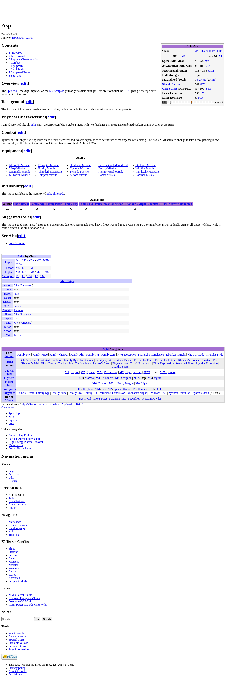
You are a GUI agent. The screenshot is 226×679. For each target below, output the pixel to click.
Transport (8, 276)
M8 (32, 267)
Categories (7, 407)
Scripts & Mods (18, 581)
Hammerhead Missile (110, 171)
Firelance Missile (145, 165)
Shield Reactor (171, 84)
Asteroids (14, 577)
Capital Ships (9, 372)
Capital (9, 262)
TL (17, 276)
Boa (104, 388)
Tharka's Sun (65, 363)
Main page (15, 521)
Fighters (9, 377)
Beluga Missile (107, 168)
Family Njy (37, 203)
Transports (9, 388)
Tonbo (17, 335)
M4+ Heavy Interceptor (208, 50)
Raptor (75, 372)
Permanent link (17, 646)
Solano (17, 306)
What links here (18, 633)
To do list (14, 534)
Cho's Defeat (21, 203)
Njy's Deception (126, 354)
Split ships (15, 413)
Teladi (7, 322)
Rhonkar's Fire (209, 360)
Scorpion (59, 90)
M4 (51, 90)
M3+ (25, 272)
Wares (9, 400)
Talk (11, 498)
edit (24, 83)
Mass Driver (16, 445)
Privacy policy (17, 667)
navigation (18, 37)
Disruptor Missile (48, 165)
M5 (47, 272)
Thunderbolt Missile (50, 171)
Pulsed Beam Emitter (21, 448)
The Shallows (83, 363)
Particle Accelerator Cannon (25, 438)
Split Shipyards (55, 193)
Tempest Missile (47, 174)
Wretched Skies (185, 363)
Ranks (12, 571)
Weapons (14, 568)
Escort (10, 267)
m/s (207, 60)
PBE (126, 90)
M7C (19, 263)
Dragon (102, 383)
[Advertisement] (67, 9)
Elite (16, 285)
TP (36, 276)
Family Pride (54, 203)
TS (23, 276)
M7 (39, 260)
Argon (7, 285)
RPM (211, 70)
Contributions (17, 501)
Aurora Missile (78, 174)
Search (6, 612)
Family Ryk (71, 360)
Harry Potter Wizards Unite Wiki (28, 604)
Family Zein (108, 354)
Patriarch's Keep (143, 360)
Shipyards (9, 392)
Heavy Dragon (125, 383)
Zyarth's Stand (120, 366)
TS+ (29, 276)
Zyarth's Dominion (180, 203)
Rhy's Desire (48, 363)
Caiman (142, 388)
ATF (8, 289)
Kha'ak (7, 301)
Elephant (88, 388)
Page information (19, 649)
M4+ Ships (67, 281)
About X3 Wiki (18, 671)
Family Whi (87, 360)
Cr (220, 55)
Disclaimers (15, 674)
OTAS (7, 306)
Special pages (17, 639)
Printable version (18, 642)
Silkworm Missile (19, 174)
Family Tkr (86, 203)
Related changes (18, 636)
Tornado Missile (79, 171)
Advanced (26, 314)
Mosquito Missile (19, 165)
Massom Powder (151, 398)
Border (9, 361)
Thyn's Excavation (140, 363)
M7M (46, 260)
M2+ (31, 260)
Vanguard (25, 322)
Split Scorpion (17, 243)
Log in (12, 507)
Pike (16, 293)
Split (9, 90)
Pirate (8, 314)
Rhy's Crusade (196, 354)
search (29, 37)
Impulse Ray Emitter (21, 435)
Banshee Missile (144, 174)
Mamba (89, 377)
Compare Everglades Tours (24, 598)
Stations (13, 551)
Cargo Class (169, 88)
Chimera (108, 377)
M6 (18, 267)
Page (11, 471)
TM (42, 276)
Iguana (118, 388)
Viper (144, 383)
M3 (18, 272)
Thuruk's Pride (214, 354)
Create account (17, 504)
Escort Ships (9, 383)
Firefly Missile (46, 168)
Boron (7, 293)
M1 (18, 260)
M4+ (15, 90)
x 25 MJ (201, 79)
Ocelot (127, 388)
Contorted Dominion (50, 360)
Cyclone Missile (79, 168)
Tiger (128, 372)
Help (11, 531)
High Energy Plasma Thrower (26, 441)
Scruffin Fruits (117, 398)
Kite (16, 322)
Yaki (8, 335)
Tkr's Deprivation (163, 363)
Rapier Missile (106, 174)
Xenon (7, 330)
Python (91, 372)
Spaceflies (134, 398)
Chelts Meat (100, 398)
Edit (11, 477)
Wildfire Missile (144, 168)
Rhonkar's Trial (157, 203)
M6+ (25, 267)
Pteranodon (110, 372)
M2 (24, 260)
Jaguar (157, 377)
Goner (7, 297)
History (13, 480)
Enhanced (26, 285)
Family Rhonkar (58, 354)
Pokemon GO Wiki (20, 601)
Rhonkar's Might (135, 203)
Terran (7, 326)
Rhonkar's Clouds (188, 360)
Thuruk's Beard (101, 363)
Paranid (6, 310)
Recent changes (18, 525)
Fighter (9, 272)
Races (12, 558)
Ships (21, 256)
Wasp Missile (17, 168)
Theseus (18, 310)
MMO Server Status (20, 594)
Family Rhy (70, 203)
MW (202, 84)
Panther (137, 372)
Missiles (13, 564)
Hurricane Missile (80, 165)
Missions (14, 561)
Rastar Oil (85, 398)
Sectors (9, 356)
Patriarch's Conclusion (109, 203)
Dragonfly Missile (19, 171)
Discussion (15, 474)
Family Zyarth (104, 360)
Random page (17, 528)
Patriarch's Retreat (165, 360)
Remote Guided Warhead (113, 165)
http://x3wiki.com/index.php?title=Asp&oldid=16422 (52, 404)
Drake (159, 388)
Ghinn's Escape (123, 360)
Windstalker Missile (147, 171)
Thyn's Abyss (120, 363)
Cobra (171, 372)
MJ (213, 79)
